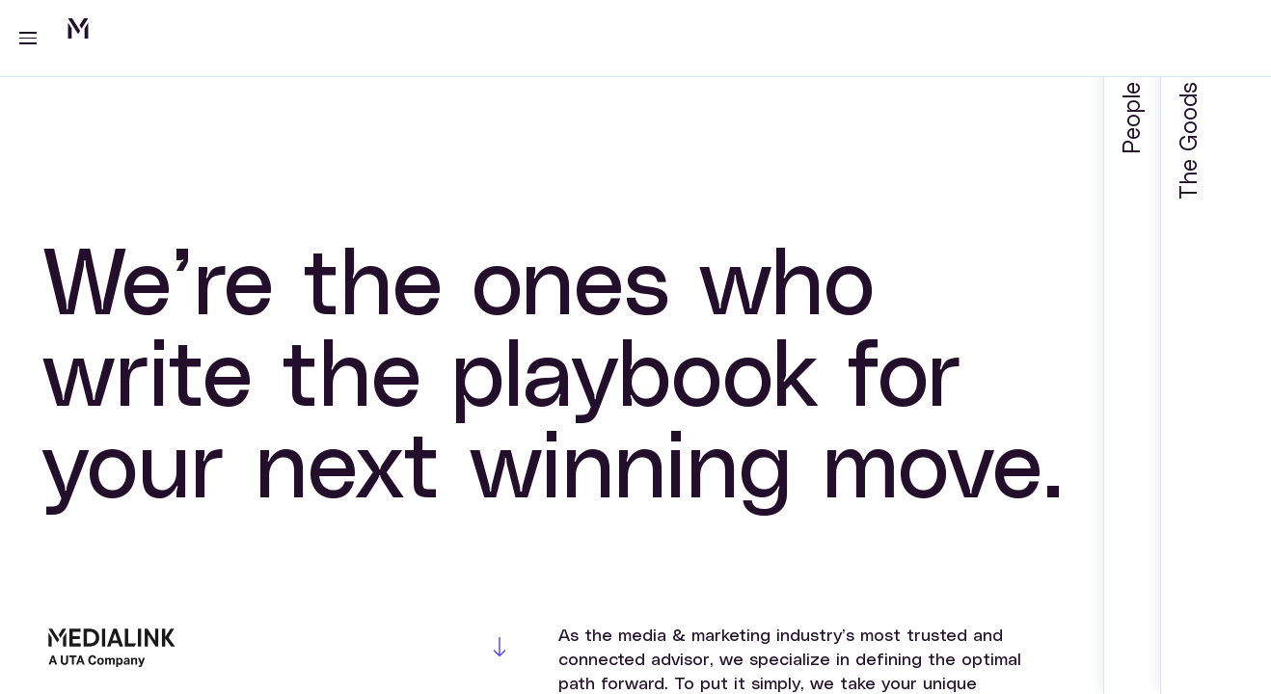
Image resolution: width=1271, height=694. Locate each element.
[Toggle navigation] (19, 38)
